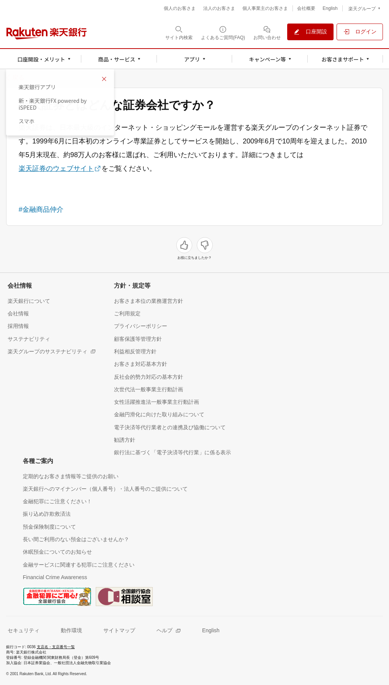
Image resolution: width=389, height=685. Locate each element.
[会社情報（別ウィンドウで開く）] (18, 313)
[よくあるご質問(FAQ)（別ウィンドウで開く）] (223, 33)
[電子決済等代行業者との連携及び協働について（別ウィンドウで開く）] (169, 427)
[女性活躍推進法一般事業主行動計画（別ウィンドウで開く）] (156, 401)
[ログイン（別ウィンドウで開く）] (360, 32)
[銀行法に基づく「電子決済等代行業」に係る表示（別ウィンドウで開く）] (172, 452)
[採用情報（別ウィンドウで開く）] (18, 326)
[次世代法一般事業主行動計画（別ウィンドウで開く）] (148, 389)
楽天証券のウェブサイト (56, 168)
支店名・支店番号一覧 (56, 647)
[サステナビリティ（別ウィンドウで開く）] (29, 338)
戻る (18, 78)
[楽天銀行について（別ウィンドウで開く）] (29, 300)
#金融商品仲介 (41, 209)
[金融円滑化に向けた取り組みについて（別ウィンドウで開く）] (159, 414)
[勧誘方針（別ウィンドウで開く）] (124, 439)
